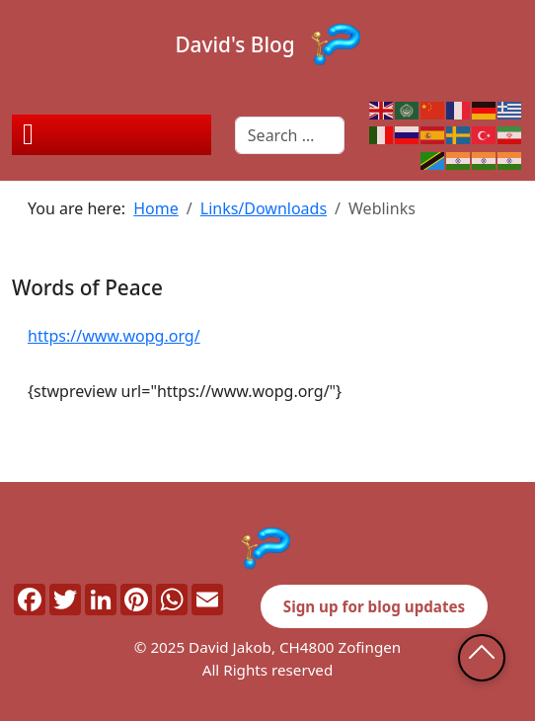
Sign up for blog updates (374, 606)
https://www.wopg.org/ (114, 336)
